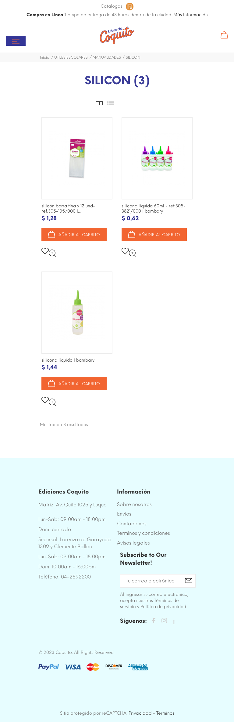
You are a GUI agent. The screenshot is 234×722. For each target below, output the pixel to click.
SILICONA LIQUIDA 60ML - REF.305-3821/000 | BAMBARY (154, 208)
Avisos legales (133, 543)
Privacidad (140, 713)
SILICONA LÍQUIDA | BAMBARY (67, 360)
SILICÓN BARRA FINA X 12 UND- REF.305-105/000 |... (68, 208)
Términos (165, 713)
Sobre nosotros (134, 504)
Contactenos (132, 524)
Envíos (124, 514)
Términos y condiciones (143, 533)
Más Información (190, 14)
